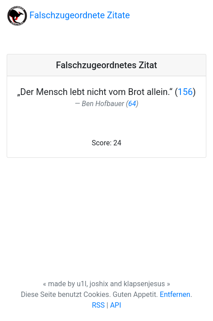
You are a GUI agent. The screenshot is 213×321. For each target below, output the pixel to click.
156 (185, 91)
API (115, 305)
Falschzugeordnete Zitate (68, 16)
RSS (98, 305)
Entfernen (175, 294)
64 (132, 103)
